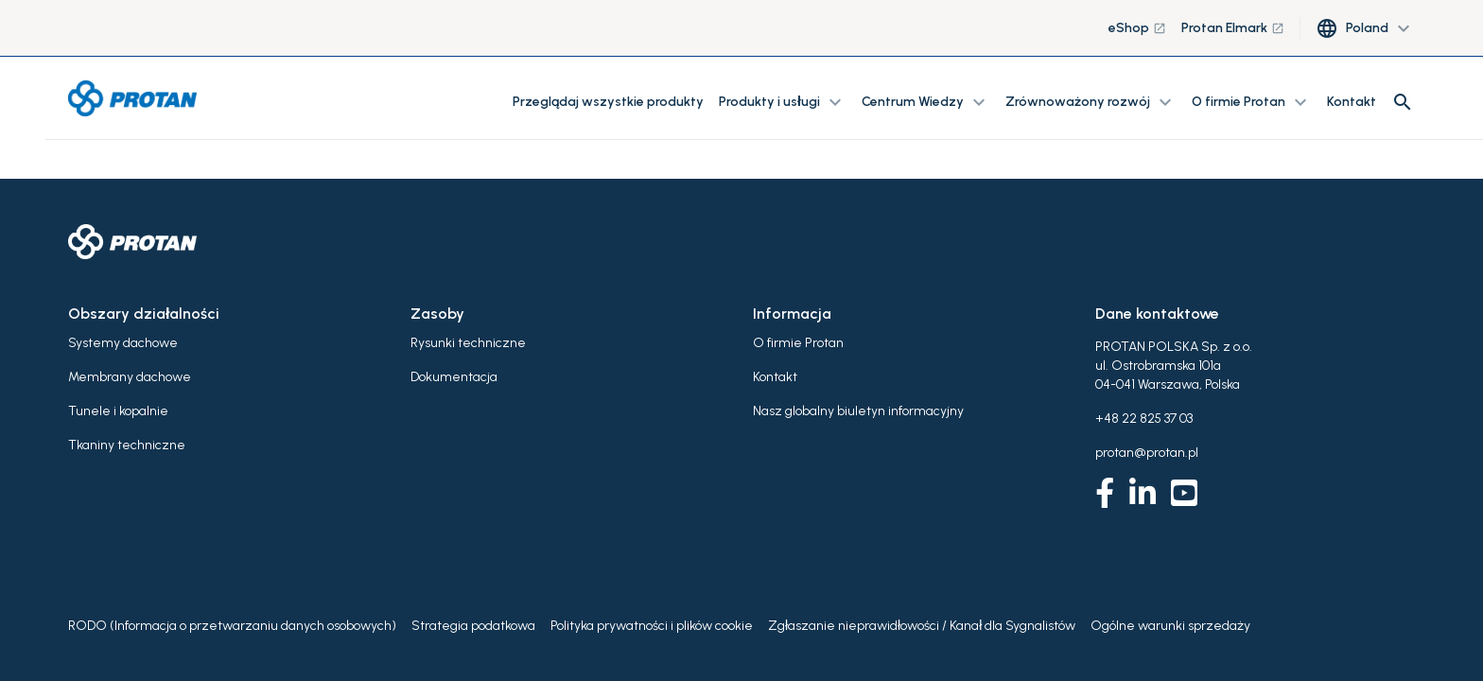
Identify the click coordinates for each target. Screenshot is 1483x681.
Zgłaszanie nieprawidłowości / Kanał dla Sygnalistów (921, 626)
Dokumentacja (453, 377)
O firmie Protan (798, 343)
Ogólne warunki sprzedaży (1170, 626)
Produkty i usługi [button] (782, 102)
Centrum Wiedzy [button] (926, 102)
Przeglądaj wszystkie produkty (608, 102)
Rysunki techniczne (468, 343)
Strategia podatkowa (473, 626)
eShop (1137, 28)
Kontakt (1351, 102)
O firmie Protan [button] (1252, 102)
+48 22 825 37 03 (1144, 418)
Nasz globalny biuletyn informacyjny (858, 411)
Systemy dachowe (123, 343)
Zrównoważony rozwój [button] (1091, 102)
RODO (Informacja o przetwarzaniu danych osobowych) (232, 626)
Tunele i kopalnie (118, 411)
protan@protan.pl (1146, 453)
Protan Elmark (1232, 28)
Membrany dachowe (129, 377)
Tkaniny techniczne (126, 445)
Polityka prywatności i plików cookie (651, 626)
